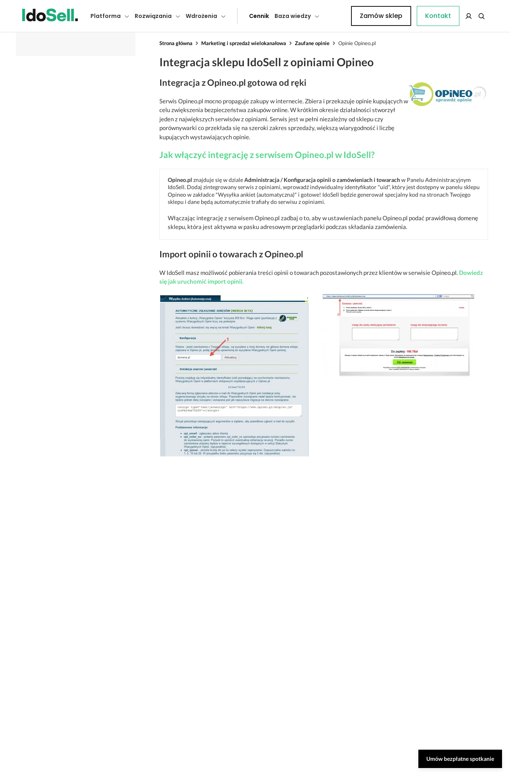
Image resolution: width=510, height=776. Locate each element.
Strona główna (175, 43)
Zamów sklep (455, 15)
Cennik (241, 16)
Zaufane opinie (312, 43)
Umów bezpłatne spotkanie (460, 758)
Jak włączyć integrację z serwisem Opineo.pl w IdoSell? (267, 154)
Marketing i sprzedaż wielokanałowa (243, 43)
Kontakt (337, 16)
